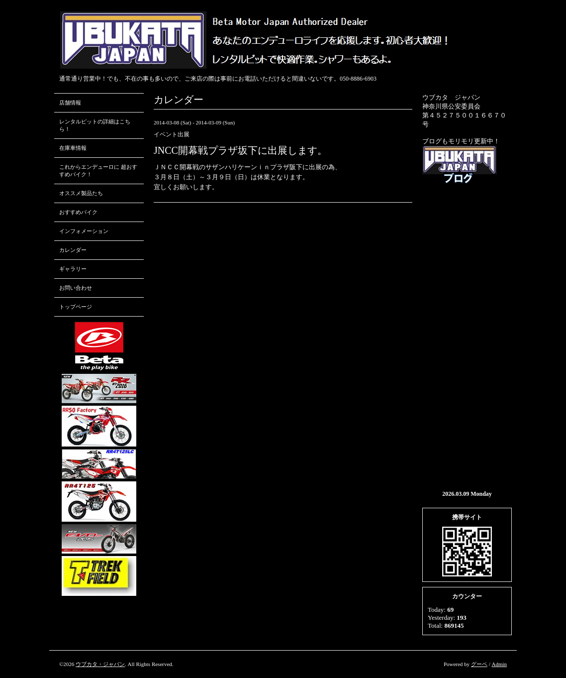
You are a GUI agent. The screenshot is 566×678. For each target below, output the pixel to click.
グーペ (479, 664)
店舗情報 (70, 103)
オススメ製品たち (81, 193)
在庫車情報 (73, 148)
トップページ (75, 307)
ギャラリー (73, 269)
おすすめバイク (78, 212)
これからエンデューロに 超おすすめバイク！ (98, 170)
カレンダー (73, 250)
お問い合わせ (75, 288)
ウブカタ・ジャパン (100, 664)
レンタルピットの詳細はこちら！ (94, 125)
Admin (499, 664)
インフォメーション (83, 231)
